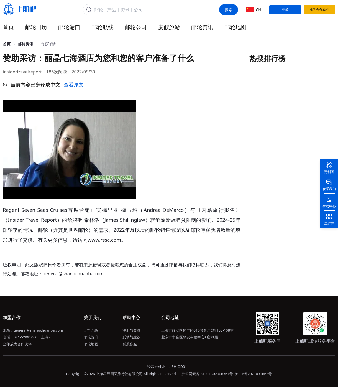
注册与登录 (131, 330)
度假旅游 (169, 27)
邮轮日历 (36, 27)
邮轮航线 (102, 27)
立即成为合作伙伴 (17, 344)
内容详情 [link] (48, 44)
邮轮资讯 (202, 27)
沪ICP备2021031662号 (253, 373)
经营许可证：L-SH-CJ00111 (169, 366)
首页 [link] (7, 44)
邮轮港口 (69, 27)
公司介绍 (91, 330)
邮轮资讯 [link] (25, 44)
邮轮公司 (136, 27)
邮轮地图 (235, 27)
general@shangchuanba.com (38, 330)
